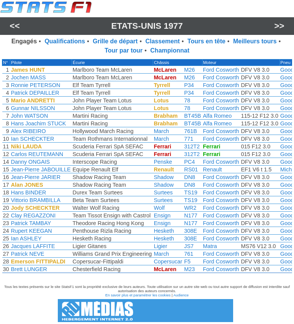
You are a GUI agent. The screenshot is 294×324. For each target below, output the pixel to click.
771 (188, 139)
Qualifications (64, 41)
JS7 (189, 246)
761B (190, 131)
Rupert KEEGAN (31, 231)
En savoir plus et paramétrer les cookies (138, 295)
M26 (189, 70)
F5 (187, 261)
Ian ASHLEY (26, 238)
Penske (163, 162)
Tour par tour (123, 50)
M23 (189, 269)
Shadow (164, 177)
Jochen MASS (28, 77)
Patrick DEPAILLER (35, 93)
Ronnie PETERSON (35, 85)
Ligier (160, 246)
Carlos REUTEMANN (37, 154)
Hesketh (164, 231)
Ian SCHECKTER (32, 139)
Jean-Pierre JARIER (36, 177)
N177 (190, 215)
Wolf (159, 208)
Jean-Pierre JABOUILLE (41, 169)
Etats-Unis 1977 (147, 26)
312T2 (192, 146)
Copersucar (168, 261)
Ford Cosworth (221, 70)
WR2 (190, 208)
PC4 (189, 162)
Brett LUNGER (29, 269)
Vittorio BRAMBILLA (35, 200)
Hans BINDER (28, 192)
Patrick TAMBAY (31, 223)
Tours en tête (206, 41)
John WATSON (29, 116)
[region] (147, 168)
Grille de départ (115, 41)
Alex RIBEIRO (28, 131)
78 (187, 100)
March (161, 131)
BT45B (192, 116)
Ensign (162, 215)
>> (279, 26)
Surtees (163, 192)
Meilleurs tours (255, 41)
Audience (181, 295)
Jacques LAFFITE (33, 246)
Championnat (169, 50)
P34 (189, 85)
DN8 (189, 177)
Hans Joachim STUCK (38, 123)
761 (188, 254)
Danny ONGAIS (30, 162)
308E (190, 231)
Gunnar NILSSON (33, 108)
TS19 (190, 192)
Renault (212, 169)
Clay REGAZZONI (33, 215)
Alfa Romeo (217, 116)
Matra (210, 246)
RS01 (191, 169)
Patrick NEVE (27, 254)
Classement (162, 41)
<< (15, 26)
